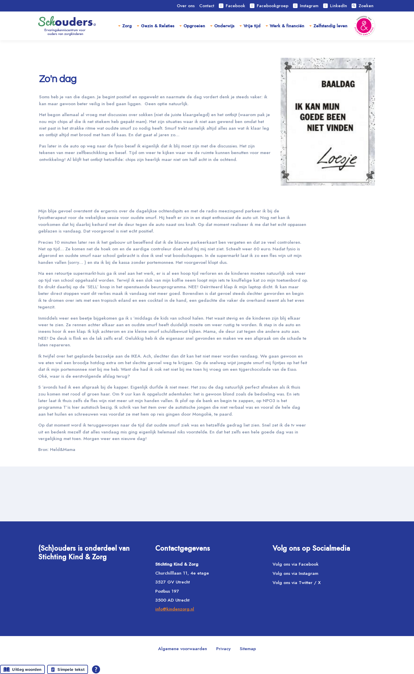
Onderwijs (224, 26)
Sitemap (248, 648)
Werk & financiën (287, 26)
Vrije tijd (252, 26)
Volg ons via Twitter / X (297, 582)
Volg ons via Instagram (295, 573)
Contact (206, 6)
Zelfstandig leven (330, 26)
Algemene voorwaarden (182, 648)
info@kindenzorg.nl (174, 609)
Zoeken (362, 6)
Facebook (232, 6)
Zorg (127, 26)
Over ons (186, 6)
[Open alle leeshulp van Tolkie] (96, 669)
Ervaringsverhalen (115, 51)
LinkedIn (335, 6)
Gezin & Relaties (157, 26)
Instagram (306, 6)
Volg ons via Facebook (296, 564)
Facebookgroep (269, 6)
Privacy (223, 648)
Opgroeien (194, 26)
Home (79, 51)
